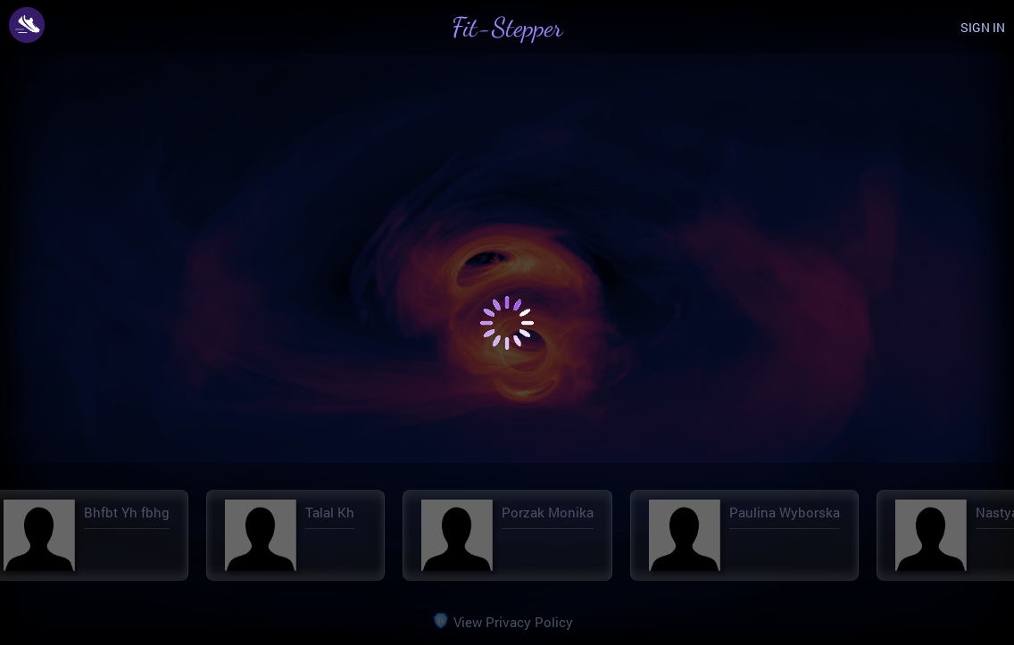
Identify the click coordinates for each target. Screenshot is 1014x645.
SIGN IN (982, 27)
